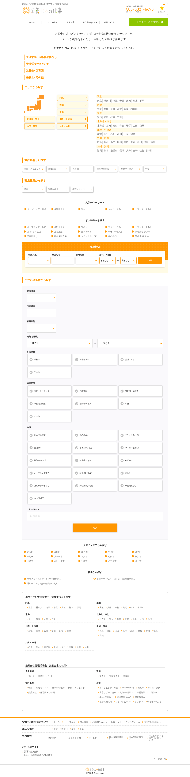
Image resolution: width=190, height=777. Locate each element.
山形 (135, 125)
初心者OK (112, 236)
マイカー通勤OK (129, 448)
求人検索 (71, 22)
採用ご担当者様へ (152, 722)
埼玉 (115, 100)
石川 (112, 134)
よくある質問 (74, 738)
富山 (119, 134)
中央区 (111, 552)
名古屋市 (112, 561)
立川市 (84, 556)
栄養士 (27, 189)
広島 (99, 142)
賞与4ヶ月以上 (34, 231)
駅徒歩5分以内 (142, 236)
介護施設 (52, 169)
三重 (119, 117)
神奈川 (107, 100)
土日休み (35, 448)
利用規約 (52, 738)
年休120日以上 (115, 231)
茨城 (128, 100)
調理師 (126, 676)
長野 (106, 134)
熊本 (106, 150)
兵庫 (106, 109)
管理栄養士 (53, 189)
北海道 (100, 125)
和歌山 (134, 109)
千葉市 (84, 561)
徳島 (146, 142)
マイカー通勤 (114, 209)
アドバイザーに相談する (148, 22)
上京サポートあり (143, 209)
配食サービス (127, 169)
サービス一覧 (161, 759)
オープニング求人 (39, 473)
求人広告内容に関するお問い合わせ (156, 738)
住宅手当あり (60, 209)
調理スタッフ (78, 189)
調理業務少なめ (142, 231)
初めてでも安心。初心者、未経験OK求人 (116, 579)
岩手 (128, 125)
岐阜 (112, 117)
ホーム (32, 22)
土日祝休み (86, 231)
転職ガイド (109, 22)
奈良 (126, 109)
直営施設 (58, 231)
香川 (139, 142)
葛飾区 (57, 552)
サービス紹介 (51, 22)
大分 (128, 150)
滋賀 (119, 109)
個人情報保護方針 (116, 738)
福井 (132, 134)
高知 (153, 142)
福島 (115, 125)
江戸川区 (85, 552)
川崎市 (30, 561)
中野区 (30, 556)
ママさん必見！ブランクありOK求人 (44, 579)
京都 (112, 109)
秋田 (142, 125)
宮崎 (135, 150)
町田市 (111, 556)
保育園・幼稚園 (129, 391)
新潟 (99, 134)
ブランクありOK (89, 236)
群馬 (142, 100)
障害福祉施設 (103, 169)
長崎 (121, 150)
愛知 (99, 117)
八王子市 (58, 556)
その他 (34, 372)
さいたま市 (59, 561)
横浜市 (138, 556)
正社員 (31, 676)
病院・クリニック (32, 169)
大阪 (99, 109)
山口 (112, 142)
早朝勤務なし (33, 236)
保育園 (75, 169)
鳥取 (126, 142)
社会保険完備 (60, 236)
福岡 (99, 150)
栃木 (135, 100)
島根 (119, 142)
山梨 (126, 134)
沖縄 (148, 150)
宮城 (108, 125)
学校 (147, 169)
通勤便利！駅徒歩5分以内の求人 (42, 583)
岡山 (106, 142)
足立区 (30, 552)
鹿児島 (114, 150)
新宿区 (138, 552)
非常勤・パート (45, 676)
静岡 (106, 117)
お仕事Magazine (90, 22)
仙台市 (138, 561)
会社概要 (92, 738)
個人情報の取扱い (136, 738)
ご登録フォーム (132, 722)
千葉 (121, 100)
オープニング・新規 (36, 209)
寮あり (84, 209)
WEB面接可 (36, 498)
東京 (99, 100)
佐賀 (142, 150)
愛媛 (132, 142)
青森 (121, 125)
